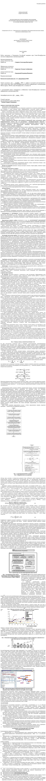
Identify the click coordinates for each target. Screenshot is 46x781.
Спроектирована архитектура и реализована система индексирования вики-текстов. (20, 726)
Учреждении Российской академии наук (23, 55)
